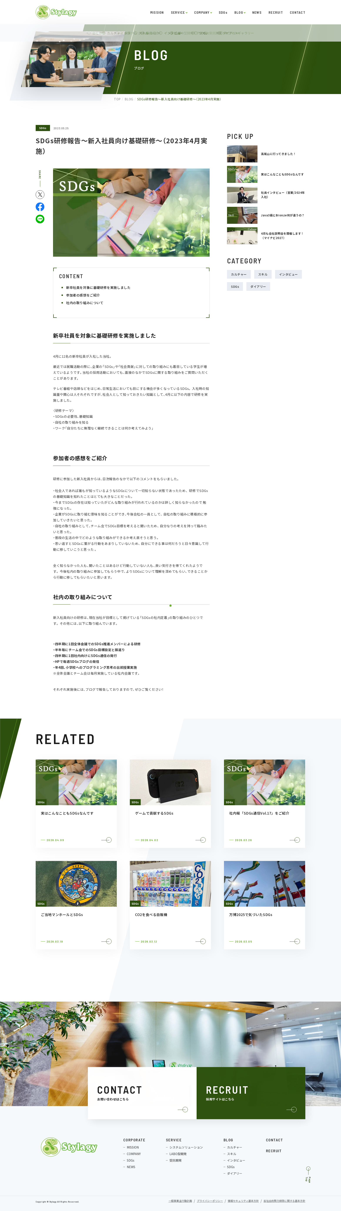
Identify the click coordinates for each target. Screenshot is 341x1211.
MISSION (157, 12)
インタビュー (288, 274)
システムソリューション (186, 1147)
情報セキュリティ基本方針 (243, 1201)
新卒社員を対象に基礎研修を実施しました (98, 287)
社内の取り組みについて (85, 302)
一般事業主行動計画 (180, 1201)
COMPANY (202, 12)
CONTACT (297, 12)
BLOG (238, 12)
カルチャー (239, 274)
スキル (263, 274)
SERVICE (178, 12)
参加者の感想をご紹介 (83, 295)
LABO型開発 (178, 1153)
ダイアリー (258, 286)
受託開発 (175, 1160)
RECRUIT (276, 12)
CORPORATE (134, 1139)
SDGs (223, 12)
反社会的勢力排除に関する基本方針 (284, 1201)
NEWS (257, 12)
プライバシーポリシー (210, 1201)
